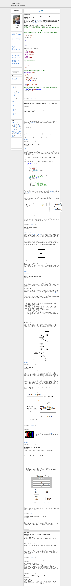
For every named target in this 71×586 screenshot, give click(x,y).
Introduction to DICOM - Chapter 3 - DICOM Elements (37, 534)
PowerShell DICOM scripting (38, 20)
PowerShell (14, 130)
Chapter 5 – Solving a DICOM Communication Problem (16, 42)
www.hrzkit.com (27, 451)
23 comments (32, 425)
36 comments (32, 141)
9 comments (31, 513)
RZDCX (20, 131)
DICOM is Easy (15, 3)
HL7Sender (15, 126)
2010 (14, 114)
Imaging (19, 127)
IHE (19, 126)
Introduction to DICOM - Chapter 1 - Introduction (35, 576)
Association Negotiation (30, 115)
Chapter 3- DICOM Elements (16, 38)
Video (13, 135)
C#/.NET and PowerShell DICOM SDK (16, 11)
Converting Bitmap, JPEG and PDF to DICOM (35, 516)
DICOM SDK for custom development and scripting (40, 22)
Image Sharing (14, 127)
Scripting (18, 132)
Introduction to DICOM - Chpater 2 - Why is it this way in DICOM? (39, 560)
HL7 (20, 7)
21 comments (32, 224)
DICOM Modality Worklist (30, 227)
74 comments (32, 444)
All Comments (15, 72)
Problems (19, 130)
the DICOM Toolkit (53, 433)
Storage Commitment (29, 367)
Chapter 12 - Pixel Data (16, 57)
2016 (14, 106)
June (15, 97)
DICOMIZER (15, 124)
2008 (14, 117)
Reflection (13, 131)
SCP (15, 132)
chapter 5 (51, 191)
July (15, 91)
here (19, 29)
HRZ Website (32, 7)
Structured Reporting (16, 133)
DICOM (17, 7)
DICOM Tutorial (25, 7)
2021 (14, 101)
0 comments (31, 98)
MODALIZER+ (13, 129)
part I (26, 148)
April (15, 98)
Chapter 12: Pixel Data (29, 428)
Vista (16, 135)
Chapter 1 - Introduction (16, 34)
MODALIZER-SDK (54, 519)
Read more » (26, 139)
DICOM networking (28, 192)
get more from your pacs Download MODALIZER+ (41, 11)
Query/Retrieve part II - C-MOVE (32, 144)
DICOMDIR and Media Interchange (32, 447)
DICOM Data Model (33, 122)
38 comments (32, 557)
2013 (14, 110)
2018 (14, 105)
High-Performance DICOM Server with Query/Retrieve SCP (42, 159)
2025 (14, 87)
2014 (14, 109)
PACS (18, 129)
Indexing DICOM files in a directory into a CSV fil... (16, 94)
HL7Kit (20, 125)
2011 (14, 113)
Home (13, 7)
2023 (14, 90)
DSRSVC (20, 124)
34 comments (32, 364)
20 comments (32, 573)
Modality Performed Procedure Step (32, 276)
